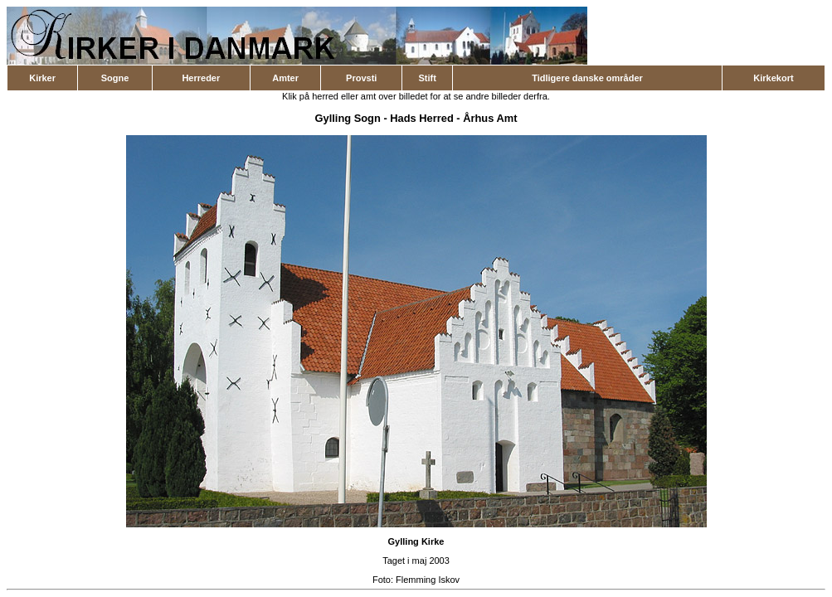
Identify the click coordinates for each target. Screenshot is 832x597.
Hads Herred (421, 118)
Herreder (201, 78)
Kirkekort (773, 78)
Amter (285, 78)
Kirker (42, 78)
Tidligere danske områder (587, 78)
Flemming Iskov (428, 580)
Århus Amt (490, 118)
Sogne (115, 78)
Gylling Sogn (348, 118)
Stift (426, 78)
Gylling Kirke (416, 541)
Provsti (361, 78)
